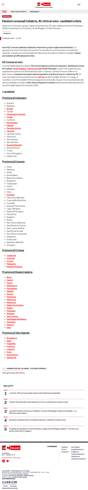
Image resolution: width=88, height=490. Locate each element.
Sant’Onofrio (12, 354)
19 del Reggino (19, 68)
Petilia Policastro (14, 266)
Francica (11, 346)
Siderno (10, 324)
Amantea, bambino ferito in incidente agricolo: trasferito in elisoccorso (37, 420)
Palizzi (10, 308)
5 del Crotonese (34, 68)
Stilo (9, 327)
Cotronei (11, 258)
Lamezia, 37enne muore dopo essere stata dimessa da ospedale (34, 393)
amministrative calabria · (18, 368)
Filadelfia (11, 343)
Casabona (11, 255)
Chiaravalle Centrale (16, 114)
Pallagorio (11, 264)
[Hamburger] (3, 4)
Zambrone (11, 357)
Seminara (11, 322)
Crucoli (10, 261)
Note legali (13, 486)
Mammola (11, 296)
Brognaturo (12, 338)
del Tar (41, 77)
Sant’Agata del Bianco (17, 319)
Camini (10, 280)
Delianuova (12, 285)
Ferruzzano (12, 288)
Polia (9, 352)
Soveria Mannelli (14, 145)
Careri (9, 283)
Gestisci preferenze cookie (10, 488)
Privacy (5, 486)
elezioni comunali (38, 368)
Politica (21, 373)
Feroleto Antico (14, 128)
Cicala (9, 117)
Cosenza (11, 194)
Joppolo (11, 349)
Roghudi (10, 313)
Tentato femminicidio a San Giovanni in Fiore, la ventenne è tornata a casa (38, 402)
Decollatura (12, 122)
